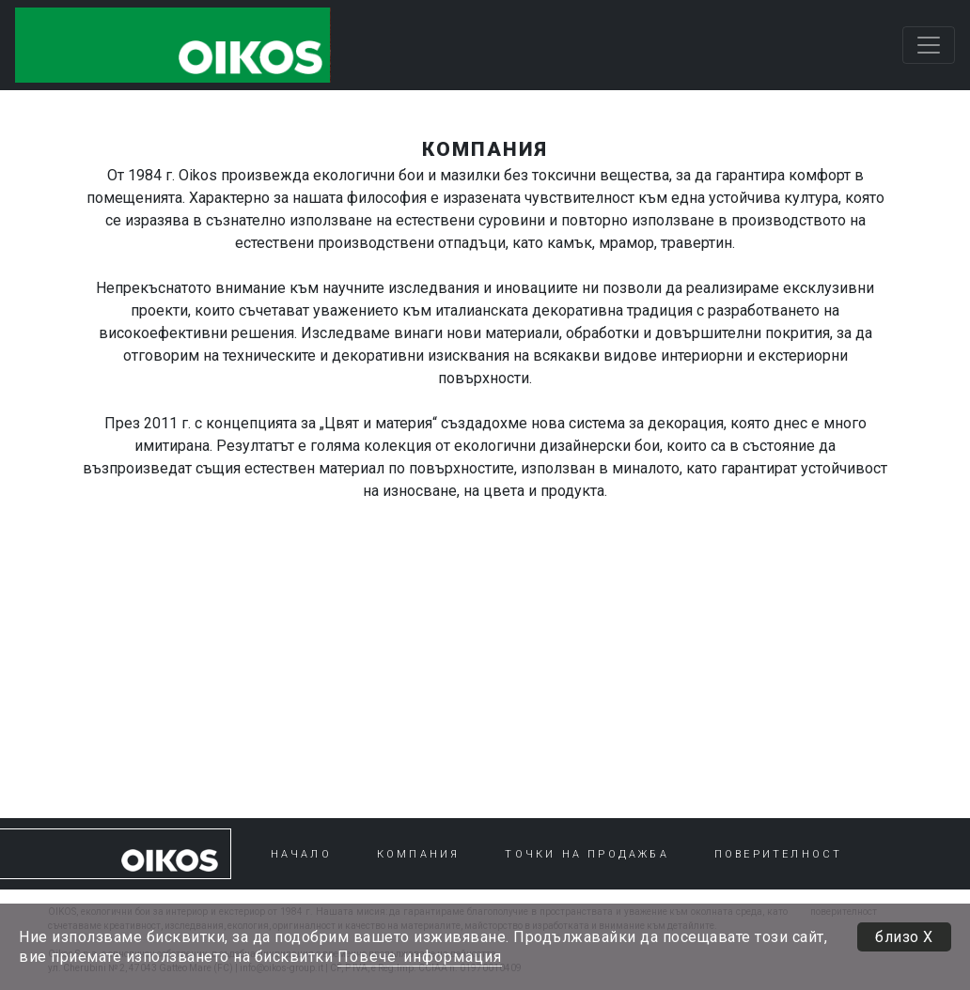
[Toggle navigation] (928, 45)
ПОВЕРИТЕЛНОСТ (778, 854)
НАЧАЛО (301, 854)
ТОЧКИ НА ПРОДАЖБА (586, 854)
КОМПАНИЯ (419, 854)
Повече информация (419, 957)
